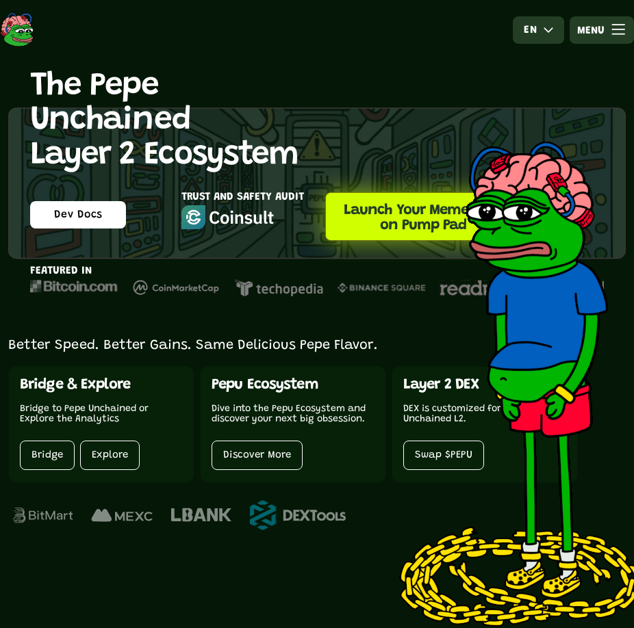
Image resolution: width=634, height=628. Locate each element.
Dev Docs (78, 214)
